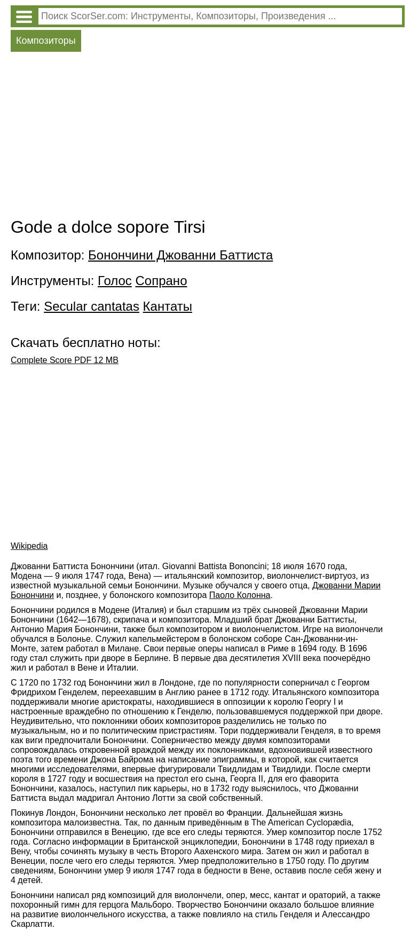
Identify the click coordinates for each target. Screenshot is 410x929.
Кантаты (167, 306)
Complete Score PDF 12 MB (65, 360)
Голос (115, 280)
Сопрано (161, 280)
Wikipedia (29, 545)
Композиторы (46, 40)
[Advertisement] (208, 137)
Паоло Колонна (240, 595)
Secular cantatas (91, 306)
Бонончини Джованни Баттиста (180, 255)
